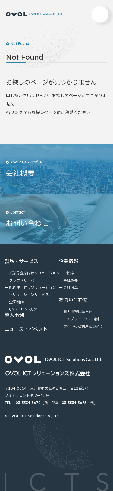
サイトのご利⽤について (83, 326)
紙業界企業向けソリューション (34, 273)
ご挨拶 (68, 273)
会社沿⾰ (70, 287)
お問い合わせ (73, 300)
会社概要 (70, 280)
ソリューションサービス (29, 295)
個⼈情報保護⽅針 (77, 312)
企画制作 (16, 302)
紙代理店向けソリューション (32, 287)
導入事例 (14, 315)
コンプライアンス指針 (81, 319)
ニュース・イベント (26, 329)
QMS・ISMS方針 (23, 309)
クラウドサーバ (21, 280)
